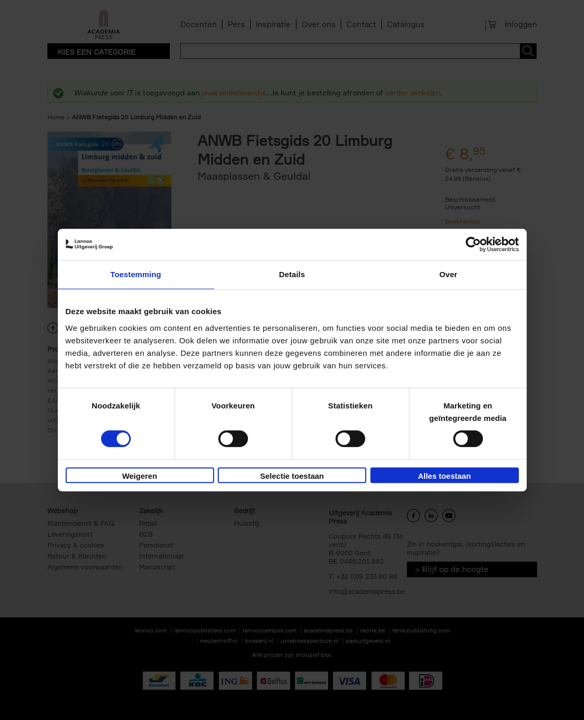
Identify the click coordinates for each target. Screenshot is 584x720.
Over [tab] (448, 274)
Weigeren (139, 475)
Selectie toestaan (292, 475)
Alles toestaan (444, 475)
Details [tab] (292, 274)
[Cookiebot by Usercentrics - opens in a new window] (473, 244)
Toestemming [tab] (135, 274)
